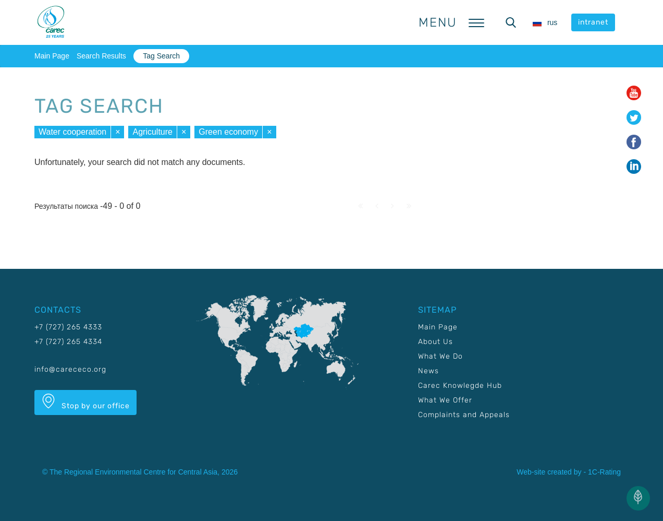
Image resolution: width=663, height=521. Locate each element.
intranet (593, 22)
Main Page (51, 56)
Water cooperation (72, 131)
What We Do (440, 356)
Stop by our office (85, 402)
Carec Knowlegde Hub (460, 385)
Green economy (228, 131)
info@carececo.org (70, 369)
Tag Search (161, 56)
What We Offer (445, 400)
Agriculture (152, 131)
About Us (435, 341)
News (428, 370)
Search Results (101, 56)
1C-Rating (604, 472)
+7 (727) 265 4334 (68, 341)
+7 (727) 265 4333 (68, 327)
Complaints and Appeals (464, 414)
